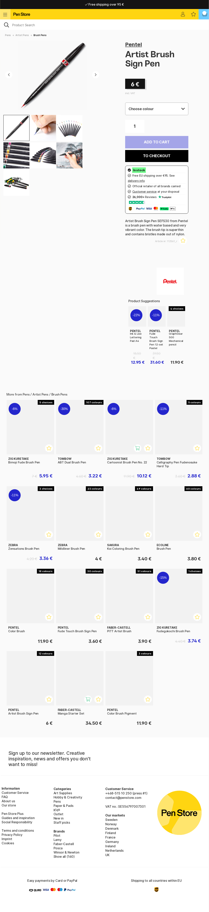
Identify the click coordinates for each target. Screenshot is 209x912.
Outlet (58, 814)
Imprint (7, 839)
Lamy (58, 840)
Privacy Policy (12, 835)
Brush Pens (40, 35)
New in (59, 818)
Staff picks (62, 822)
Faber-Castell (64, 844)
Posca (58, 848)
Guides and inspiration (18, 818)
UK (107, 855)
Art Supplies (63, 793)
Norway (111, 824)
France (110, 837)
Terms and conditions (18, 830)
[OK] (104, 24)
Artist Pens (22, 35)
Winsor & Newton (66, 852)
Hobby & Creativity (68, 797)
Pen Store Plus (12, 814)
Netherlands (114, 851)
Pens (8, 35)
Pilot (57, 835)
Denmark (112, 828)
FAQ (5, 797)
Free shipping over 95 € (104, 4)
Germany (112, 842)
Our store (9, 805)
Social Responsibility (17, 822)
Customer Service (15, 793)
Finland (110, 833)
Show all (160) (64, 857)
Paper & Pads (63, 806)
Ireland (110, 846)
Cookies (8, 843)
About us (8, 801)
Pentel (133, 44)
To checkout (156, 156)
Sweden (111, 820)
